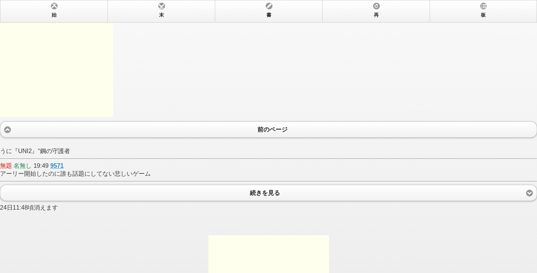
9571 (57, 166)
